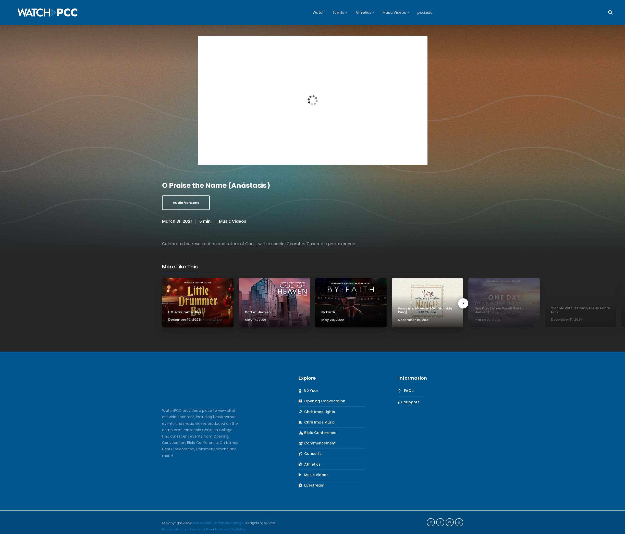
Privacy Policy (174, 529)
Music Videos (232, 221)
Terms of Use (200, 529)
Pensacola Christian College (218, 522)
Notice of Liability (230, 529)
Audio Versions (186, 202)
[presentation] (463, 303)
